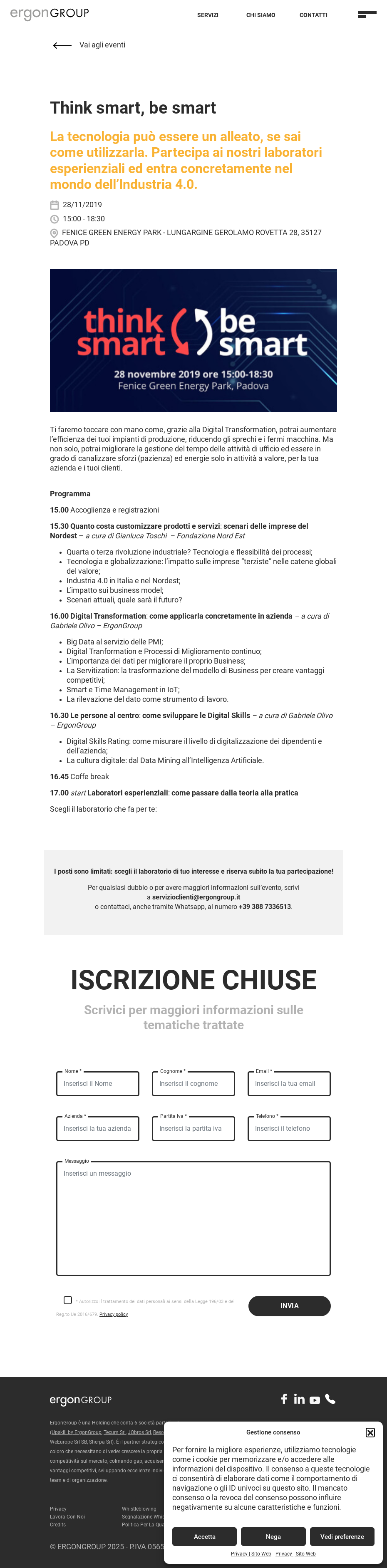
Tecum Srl (115, 1432)
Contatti (313, 15)
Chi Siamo (260, 15)
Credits (58, 1525)
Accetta (205, 1537)
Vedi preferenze (342, 1537)
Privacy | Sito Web (251, 1554)
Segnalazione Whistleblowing (155, 1517)
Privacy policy (113, 1314)
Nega (273, 1537)
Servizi (207, 15)
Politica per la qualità (147, 1525)
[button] (370, 1432)
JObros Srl (139, 1432)
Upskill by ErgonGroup (77, 1432)
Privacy (58, 1509)
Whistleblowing (139, 1509)
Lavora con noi (67, 1517)
